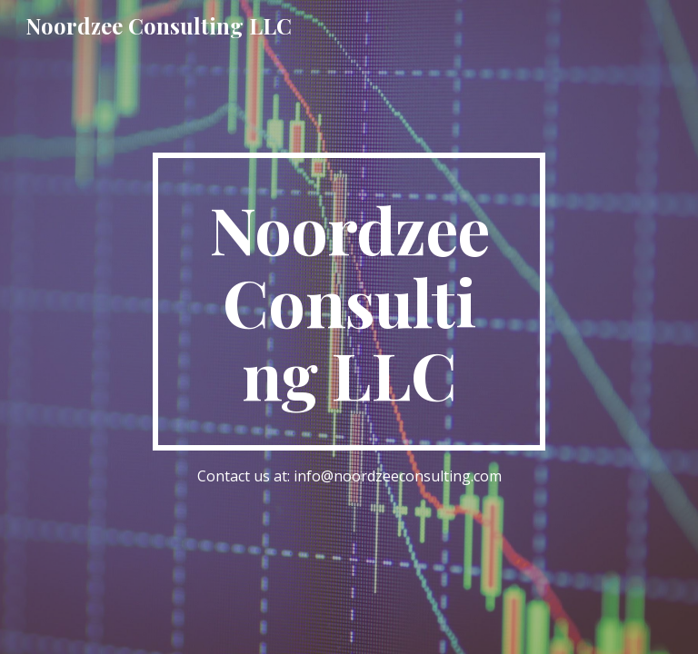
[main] (348, 302)
